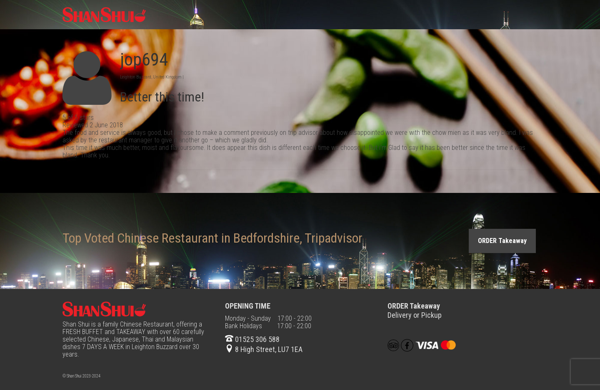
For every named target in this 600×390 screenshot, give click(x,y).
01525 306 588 (252, 339)
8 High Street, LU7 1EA (263, 349)
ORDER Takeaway (502, 241)
